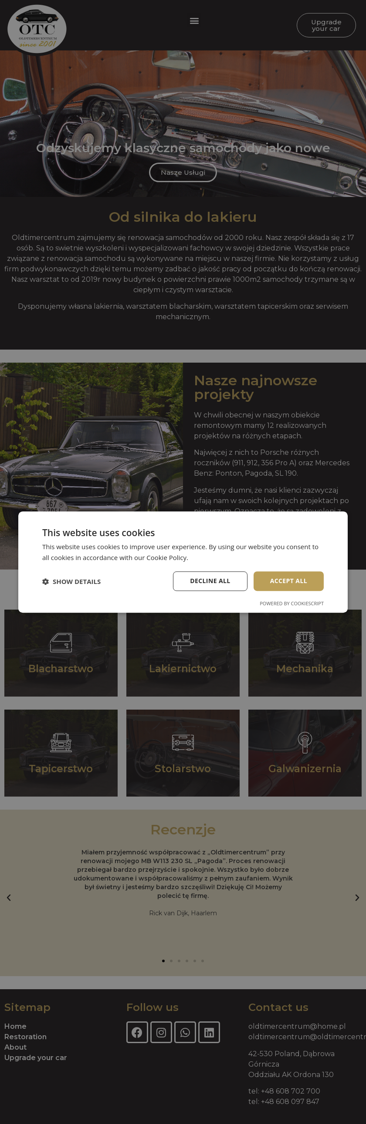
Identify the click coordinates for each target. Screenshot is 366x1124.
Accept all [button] (288, 581)
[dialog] (183, 562)
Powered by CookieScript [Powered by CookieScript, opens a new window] (292, 603)
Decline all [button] (210, 581)
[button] (71, 581)
